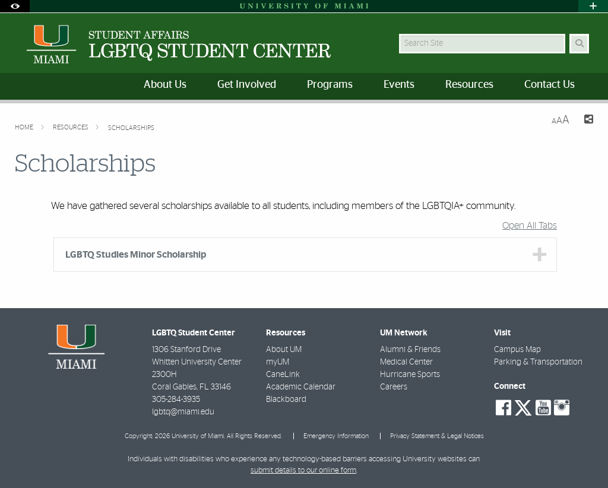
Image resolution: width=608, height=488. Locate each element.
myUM (277, 362)
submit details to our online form (303, 470)
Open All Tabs (529, 225)
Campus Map (517, 350)
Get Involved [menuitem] (246, 85)
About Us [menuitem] (165, 85)
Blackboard (286, 399)
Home (25, 127)
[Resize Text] (560, 120)
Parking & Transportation (538, 362)
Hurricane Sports (410, 374)
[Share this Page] (586, 121)
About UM (284, 350)
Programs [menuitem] (330, 85)
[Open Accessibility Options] (15, 6)
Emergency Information (336, 436)
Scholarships (131, 128)
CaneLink (283, 374)
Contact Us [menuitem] (549, 85)
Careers (393, 387)
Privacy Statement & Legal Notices (437, 436)
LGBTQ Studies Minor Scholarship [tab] (135, 254)
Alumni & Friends (410, 350)
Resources (71, 127)
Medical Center (406, 362)
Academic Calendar (300, 387)
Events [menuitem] (399, 85)
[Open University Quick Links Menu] (593, 6)
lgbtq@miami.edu (183, 412)
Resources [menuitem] (469, 85)
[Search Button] (579, 43)
